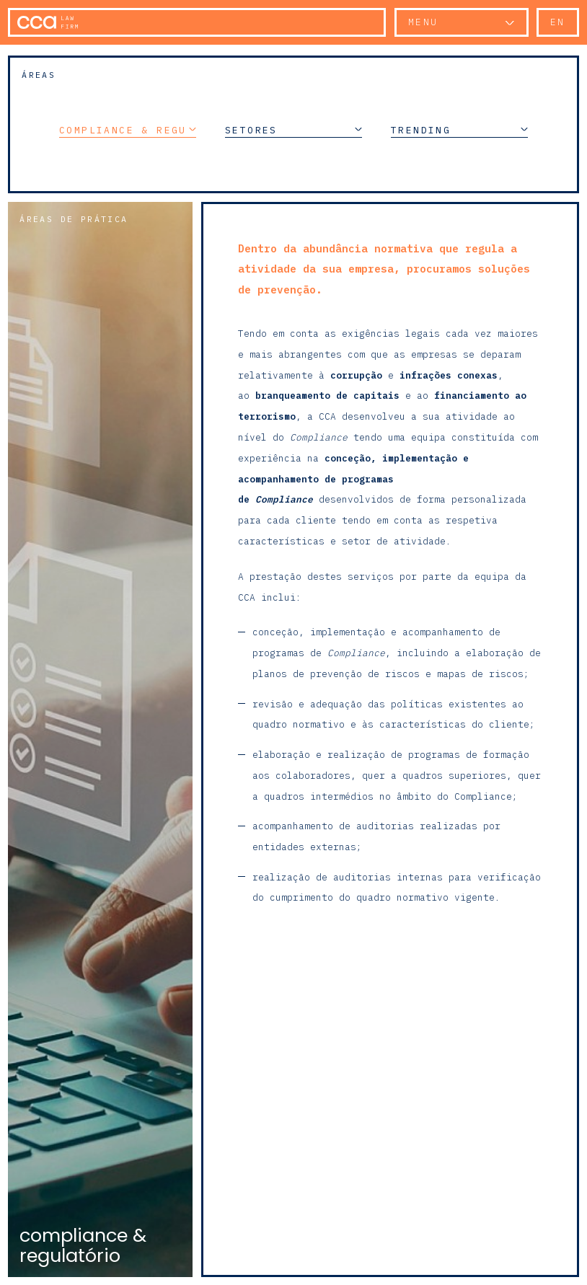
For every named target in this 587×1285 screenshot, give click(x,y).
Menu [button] (423, 22)
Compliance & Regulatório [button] (127, 130)
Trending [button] (459, 130)
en (557, 22)
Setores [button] (293, 130)
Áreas (39, 74)
